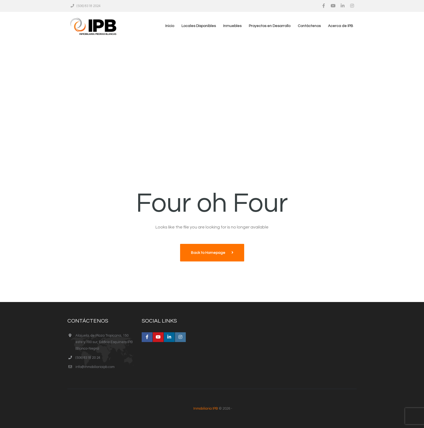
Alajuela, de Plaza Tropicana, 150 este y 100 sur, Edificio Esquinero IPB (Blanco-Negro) (104, 342)
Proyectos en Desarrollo (269, 26)
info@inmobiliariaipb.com (95, 367)
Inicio (169, 26)
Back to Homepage (208, 253)
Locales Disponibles (198, 26)
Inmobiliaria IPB (205, 408)
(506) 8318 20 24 (87, 358)
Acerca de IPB (340, 26)
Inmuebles (232, 26)
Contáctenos (309, 26)
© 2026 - (212, 408)
